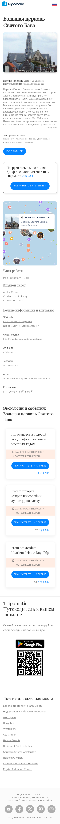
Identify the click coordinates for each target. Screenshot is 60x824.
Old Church (9, 734)
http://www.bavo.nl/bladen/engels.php (22, 339)
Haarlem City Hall (13, 757)
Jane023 (51, 71)
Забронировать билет (30, 185)
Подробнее (14, 151)
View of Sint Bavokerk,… (33, 71)
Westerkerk (9, 728)
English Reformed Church (17, 769)
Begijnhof (8, 723)
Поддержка (24, 794)
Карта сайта (45, 800)
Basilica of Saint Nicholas (17, 746)
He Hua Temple (11, 740)
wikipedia (51, 127)
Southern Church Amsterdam (19, 752)
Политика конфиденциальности (30, 797)
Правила (38, 794)
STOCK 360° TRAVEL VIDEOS (22, 800)
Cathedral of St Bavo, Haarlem (20, 763)
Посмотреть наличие (30, 465)
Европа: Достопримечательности (23, 705)
